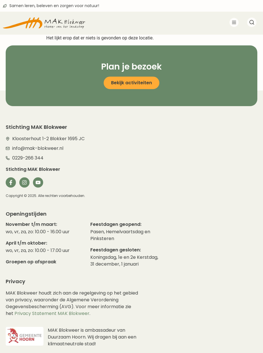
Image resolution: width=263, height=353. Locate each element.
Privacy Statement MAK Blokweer (51, 313)
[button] (234, 23)
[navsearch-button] (251, 23)
